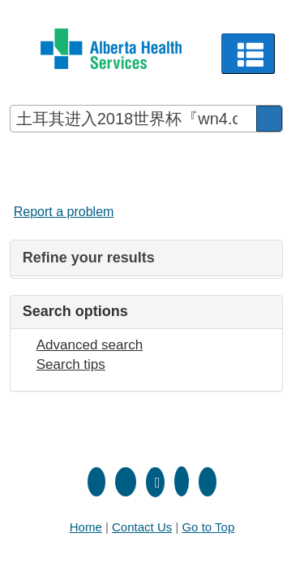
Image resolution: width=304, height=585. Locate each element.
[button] (248, 53)
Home (86, 527)
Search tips (70, 364)
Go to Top (208, 527)
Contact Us (142, 527)
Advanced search (89, 345)
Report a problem (64, 212)
